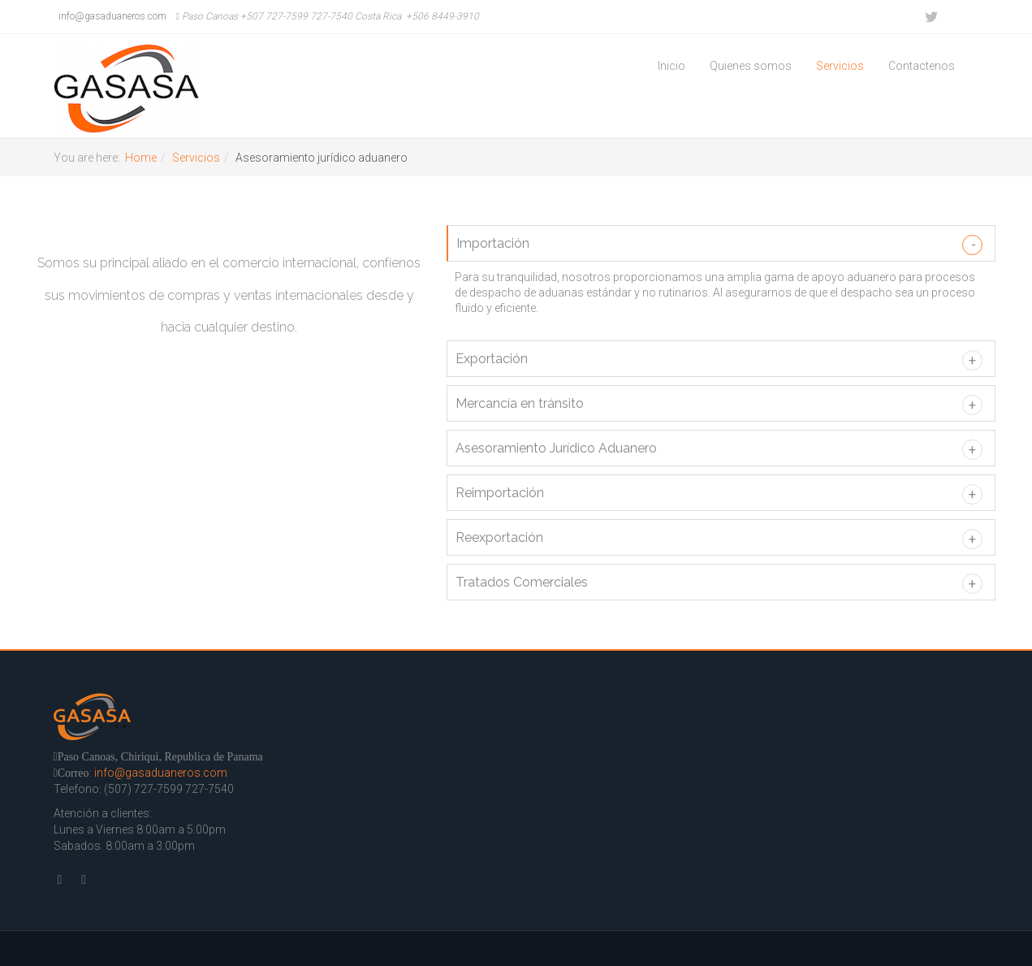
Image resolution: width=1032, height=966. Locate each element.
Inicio (671, 65)
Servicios (840, 65)
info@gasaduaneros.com (110, 16)
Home (141, 157)
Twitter (930, 16)
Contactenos (921, 65)
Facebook (963, 16)
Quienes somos (751, 65)
